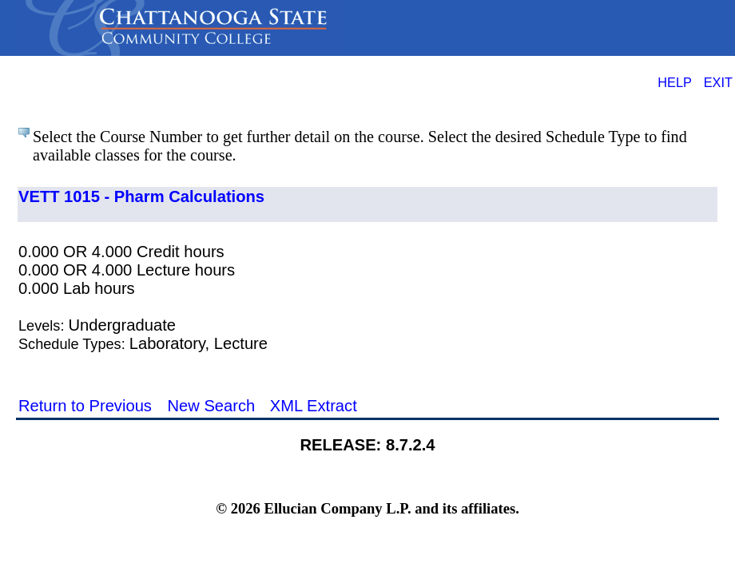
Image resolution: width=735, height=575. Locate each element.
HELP (675, 82)
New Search (211, 405)
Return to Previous (85, 405)
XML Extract (313, 405)
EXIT (718, 82)
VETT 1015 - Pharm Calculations (141, 196)
